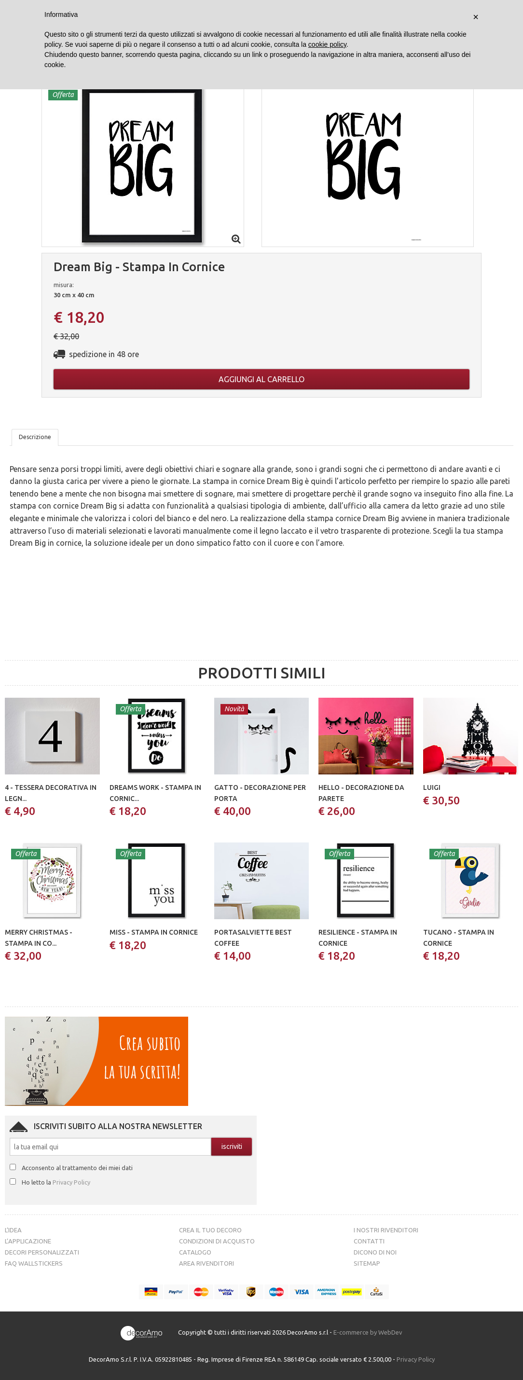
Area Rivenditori (206, 1263)
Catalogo (195, 1252)
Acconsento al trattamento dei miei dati (77, 1167)
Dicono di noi (375, 1252)
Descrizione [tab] (35, 437)
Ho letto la (56, 1182)
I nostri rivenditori (386, 1230)
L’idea (13, 1230)
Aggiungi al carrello (261, 379)
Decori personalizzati (42, 1252)
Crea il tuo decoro (210, 1230)
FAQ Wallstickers (34, 1263)
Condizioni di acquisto (217, 1241)
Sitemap (367, 1263)
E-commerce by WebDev (367, 1332)
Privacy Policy (71, 1182)
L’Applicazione (28, 1241)
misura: (64, 284)
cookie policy (327, 44)
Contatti (369, 1241)
